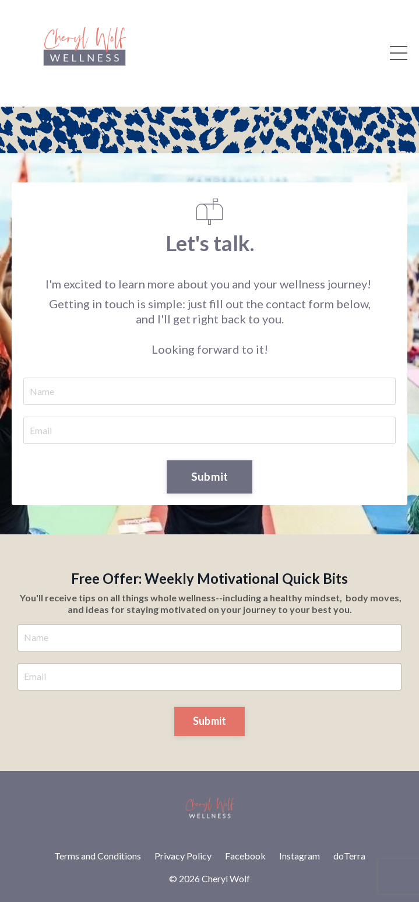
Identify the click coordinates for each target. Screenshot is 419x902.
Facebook (245, 855)
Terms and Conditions (97, 855)
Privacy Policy (183, 855)
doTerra (349, 855)
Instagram (299, 855)
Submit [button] (209, 476)
